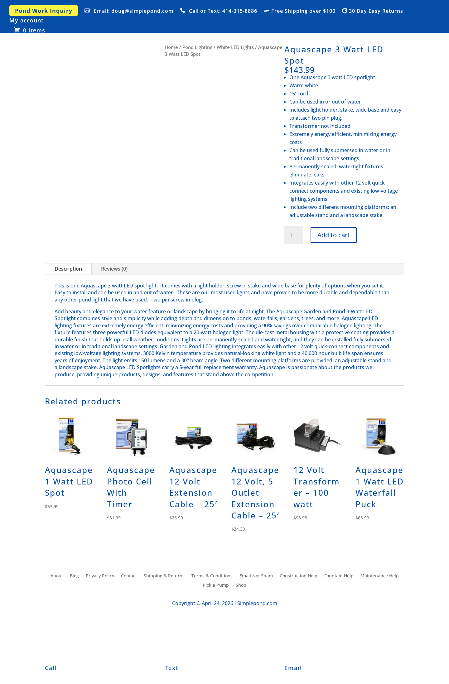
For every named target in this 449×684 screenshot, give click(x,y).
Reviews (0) (114, 268)
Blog (74, 576)
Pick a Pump (216, 585)
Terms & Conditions (212, 576)
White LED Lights (235, 47)
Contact (129, 576)
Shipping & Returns (164, 576)
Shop (241, 585)
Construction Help (298, 576)
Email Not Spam (256, 576)
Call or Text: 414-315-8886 (223, 11)
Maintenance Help (379, 576)
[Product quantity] (293, 235)
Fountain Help (339, 576)
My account (26, 20)
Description (68, 268)
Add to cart (333, 235)
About (57, 576)
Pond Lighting (197, 47)
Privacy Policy (100, 576)
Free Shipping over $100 (303, 11)
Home (171, 47)
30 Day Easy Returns (376, 11)
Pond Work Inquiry (43, 10)
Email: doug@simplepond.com (133, 11)
